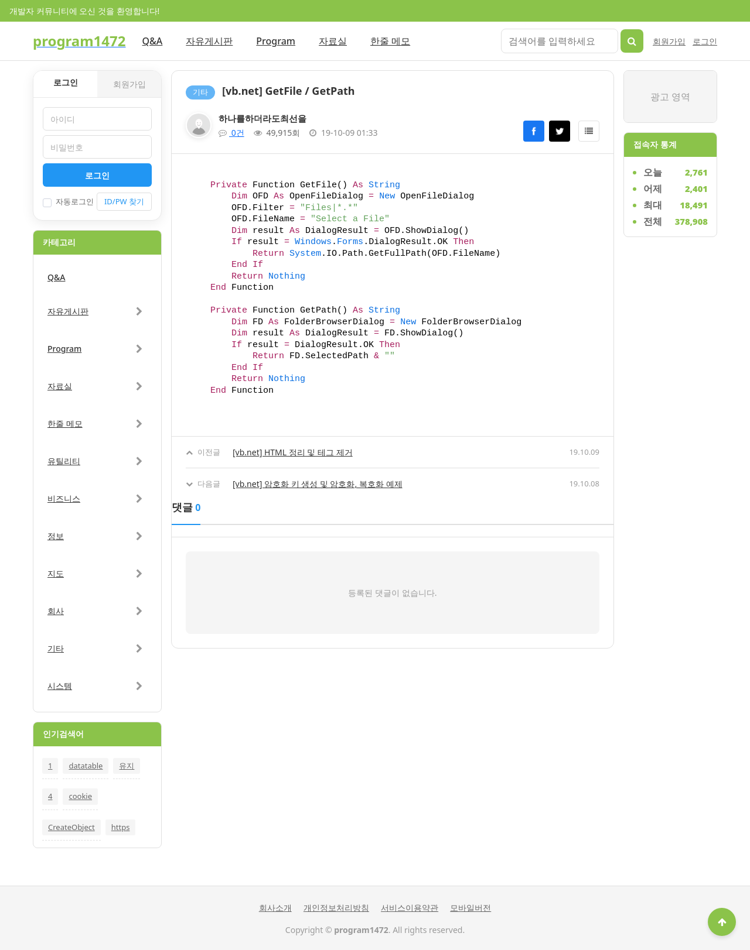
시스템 (59, 685)
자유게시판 (209, 41)
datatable (86, 765)
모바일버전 (470, 907)
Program (275, 41)
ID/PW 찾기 (124, 201)
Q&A (152, 41)
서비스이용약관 (409, 907)
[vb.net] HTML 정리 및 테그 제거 (293, 452)
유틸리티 (63, 461)
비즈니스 (63, 498)
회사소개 (275, 907)
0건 (231, 132)
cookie (80, 796)
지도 (55, 573)
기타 (55, 648)
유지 (126, 765)
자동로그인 (68, 201)
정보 (55, 535)
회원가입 (669, 41)
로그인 (705, 41)
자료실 (333, 41)
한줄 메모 (390, 41)
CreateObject (71, 827)
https (120, 827)
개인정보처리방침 (336, 907)
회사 (55, 610)
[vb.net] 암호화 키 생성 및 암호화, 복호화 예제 (318, 483)
